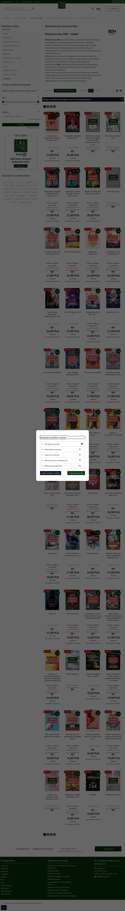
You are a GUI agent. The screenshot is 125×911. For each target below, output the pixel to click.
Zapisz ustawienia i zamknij (50, 473)
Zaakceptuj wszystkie (76, 473)
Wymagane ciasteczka (51, 444)
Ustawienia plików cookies (53, 437)
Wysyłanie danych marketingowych (56, 460)
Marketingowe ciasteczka (52, 449)
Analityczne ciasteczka (51, 455)
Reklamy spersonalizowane (53, 466)
